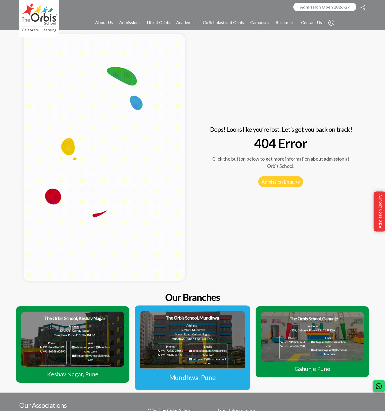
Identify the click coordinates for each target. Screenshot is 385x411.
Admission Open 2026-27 (325, 6)
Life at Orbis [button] (158, 22)
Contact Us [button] (311, 22)
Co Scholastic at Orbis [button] (223, 22)
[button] (331, 22)
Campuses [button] (259, 22)
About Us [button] (104, 22)
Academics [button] (186, 22)
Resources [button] (285, 22)
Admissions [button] (129, 22)
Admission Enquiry (280, 182)
